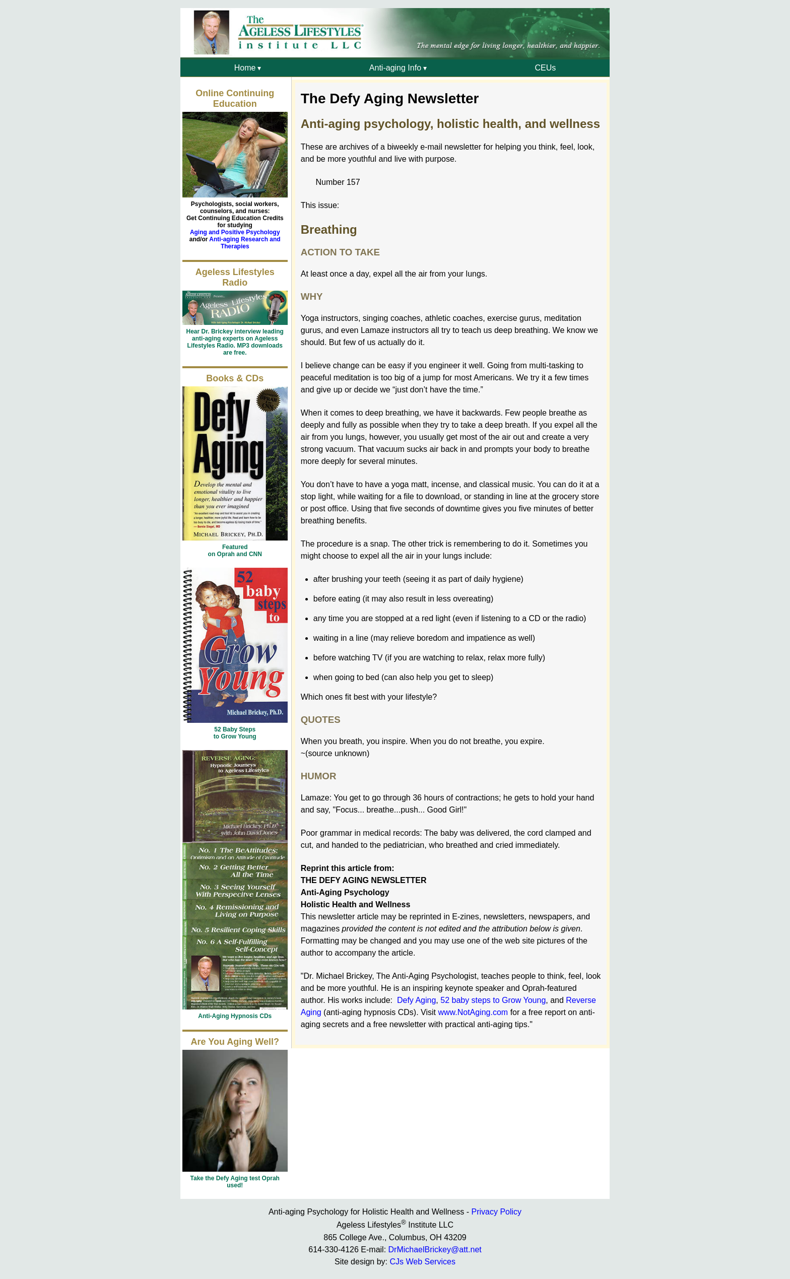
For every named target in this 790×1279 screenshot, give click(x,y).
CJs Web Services (422, 1261)
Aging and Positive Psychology (235, 232)
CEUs (545, 67)
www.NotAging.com (473, 1012)
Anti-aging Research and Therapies (244, 243)
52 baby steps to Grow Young (493, 1000)
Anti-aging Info (395, 67)
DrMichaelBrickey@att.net (435, 1249)
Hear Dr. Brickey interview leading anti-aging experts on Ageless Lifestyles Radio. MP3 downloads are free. (235, 342)
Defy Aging (416, 1000)
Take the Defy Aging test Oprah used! (235, 1182)
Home (245, 67)
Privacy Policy (496, 1211)
